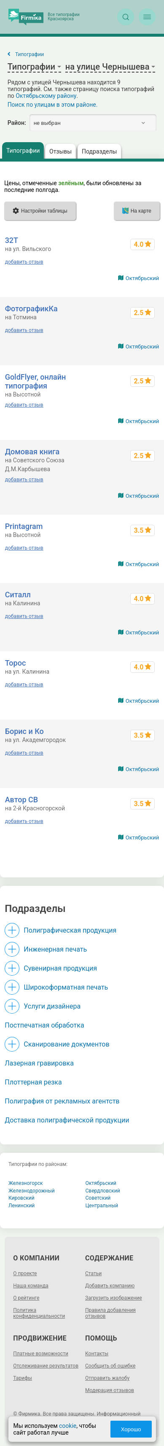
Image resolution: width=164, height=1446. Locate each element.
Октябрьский (142, 278)
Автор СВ (21, 799)
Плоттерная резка (33, 1082)
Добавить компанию (109, 1286)
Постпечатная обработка (44, 1025)
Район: (17, 122)
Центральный (102, 1206)
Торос (15, 662)
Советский (98, 1198)
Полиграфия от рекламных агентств (62, 1101)
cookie (67, 1425)
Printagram (24, 526)
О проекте (25, 1273)
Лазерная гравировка (39, 1063)
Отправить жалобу (107, 1378)
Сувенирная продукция (60, 968)
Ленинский (21, 1206)
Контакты (96, 1354)
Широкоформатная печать (66, 987)
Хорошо (131, 1429)
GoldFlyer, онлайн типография (35, 381)
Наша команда (30, 1286)
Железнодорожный (31, 1191)
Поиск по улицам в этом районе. (53, 104)
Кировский (21, 1198)
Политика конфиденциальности (39, 1313)
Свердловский (103, 1191)
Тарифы (22, 1378)
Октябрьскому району (46, 95)
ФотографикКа (31, 308)
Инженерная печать (55, 949)
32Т (11, 240)
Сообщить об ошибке (110, 1366)
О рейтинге (26, 1298)
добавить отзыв (24, 262)
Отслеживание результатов (45, 1366)
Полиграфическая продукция (70, 930)
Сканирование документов (66, 1044)
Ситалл (18, 594)
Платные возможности (40, 1354)
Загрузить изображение (113, 1298)
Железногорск (25, 1183)
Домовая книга (32, 451)
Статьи (93, 1273)
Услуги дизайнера (52, 1006)
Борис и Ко (24, 731)
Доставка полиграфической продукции (67, 1120)
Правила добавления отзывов (110, 1313)
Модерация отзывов (109, 1390)
